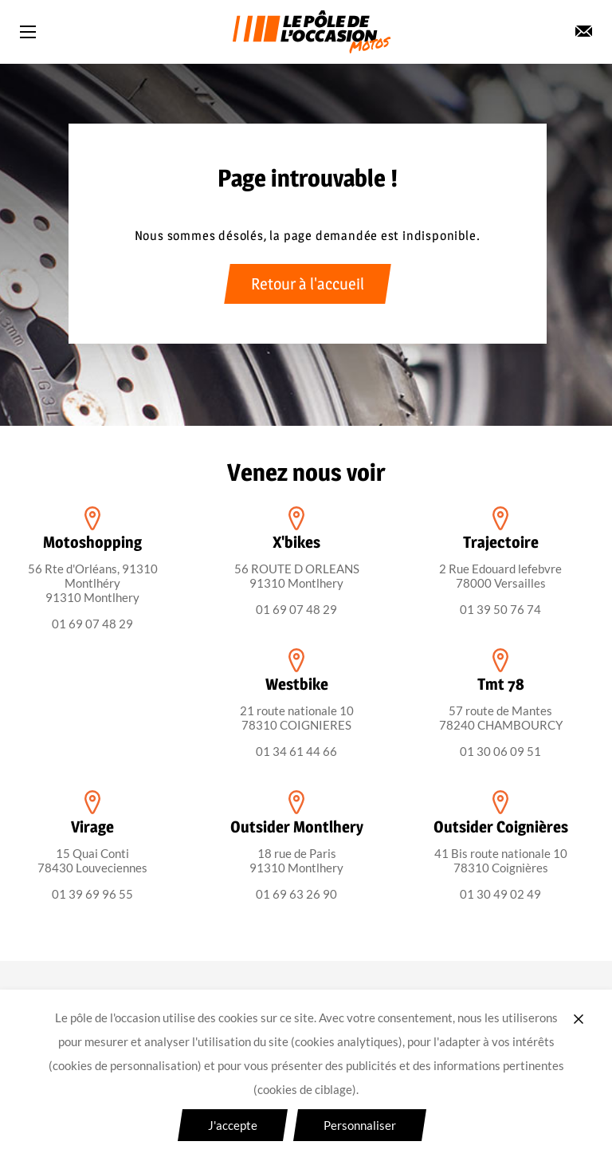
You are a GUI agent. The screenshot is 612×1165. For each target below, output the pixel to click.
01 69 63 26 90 (296, 894)
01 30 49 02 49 (500, 894)
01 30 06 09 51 (500, 751)
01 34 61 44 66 (296, 751)
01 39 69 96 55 (92, 894)
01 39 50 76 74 (500, 609)
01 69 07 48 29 (92, 623)
